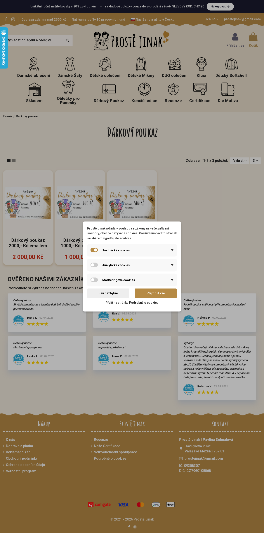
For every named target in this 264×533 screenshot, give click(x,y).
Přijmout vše (156, 293)
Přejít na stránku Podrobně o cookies (132, 302)
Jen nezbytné (108, 293)
